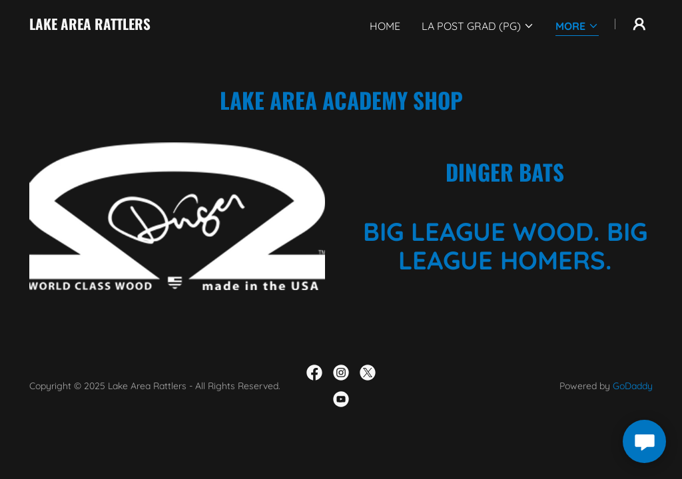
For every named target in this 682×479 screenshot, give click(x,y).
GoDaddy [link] (633, 386)
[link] (90, 26)
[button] (478, 26)
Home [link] (385, 26)
